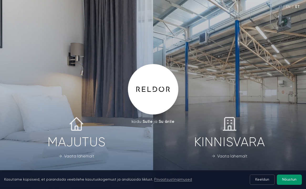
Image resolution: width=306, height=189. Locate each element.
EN (288, 7)
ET (297, 6)
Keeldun (261, 179)
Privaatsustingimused (173, 179)
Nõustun (289, 179)
